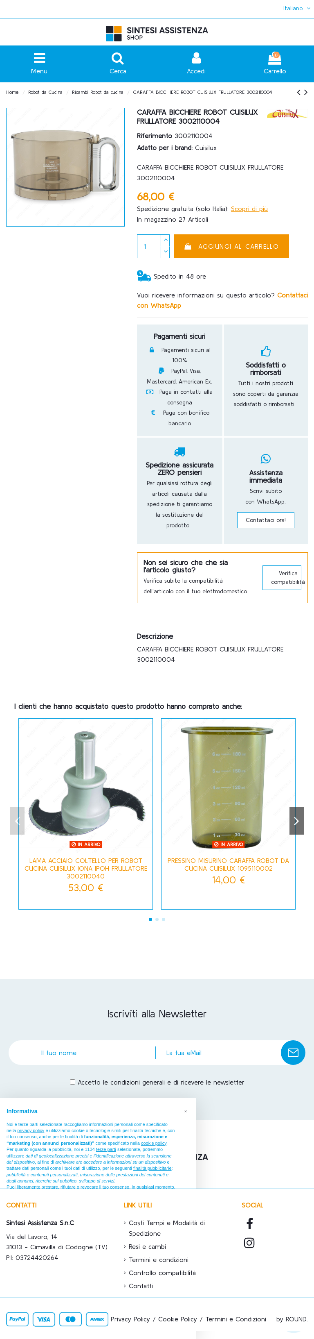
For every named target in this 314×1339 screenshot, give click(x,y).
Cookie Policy (177, 1319)
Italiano (297, 8)
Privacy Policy (130, 1319)
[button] (185, 1111)
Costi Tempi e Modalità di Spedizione (167, 1228)
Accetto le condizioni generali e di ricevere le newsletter (161, 1082)
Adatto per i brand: (165, 147)
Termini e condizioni (158, 1259)
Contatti (141, 1285)
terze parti (106, 1149)
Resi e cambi (147, 1246)
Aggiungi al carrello (231, 246)
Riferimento (154, 135)
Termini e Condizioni (235, 1319)
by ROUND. (292, 1319)
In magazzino (156, 219)
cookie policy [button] (153, 1143)
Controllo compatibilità (162, 1272)
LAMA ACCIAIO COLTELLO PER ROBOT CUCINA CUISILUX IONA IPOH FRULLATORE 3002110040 (86, 868)
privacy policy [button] (30, 1130)
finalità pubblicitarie (152, 1168)
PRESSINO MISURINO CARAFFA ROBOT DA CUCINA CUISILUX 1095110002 (228, 864)
